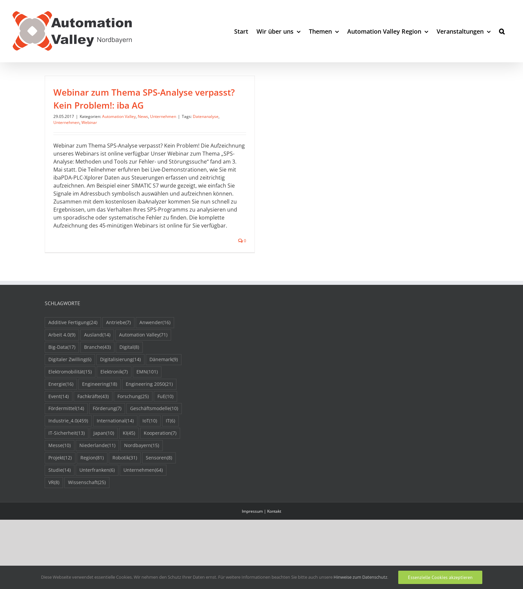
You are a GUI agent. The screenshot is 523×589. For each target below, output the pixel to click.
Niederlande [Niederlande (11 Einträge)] (97, 471)
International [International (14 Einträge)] (115, 446)
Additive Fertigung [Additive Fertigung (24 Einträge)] (72, 347)
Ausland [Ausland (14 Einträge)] (97, 360)
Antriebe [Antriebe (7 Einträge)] (118, 347)
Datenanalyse (205, 116)
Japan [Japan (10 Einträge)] (103, 458)
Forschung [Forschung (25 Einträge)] (133, 421)
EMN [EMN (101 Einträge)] (147, 397)
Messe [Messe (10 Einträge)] (59, 471)
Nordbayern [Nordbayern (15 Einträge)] (141, 471)
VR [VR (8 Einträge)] (53, 507)
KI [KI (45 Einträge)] (129, 458)
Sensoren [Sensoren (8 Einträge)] (159, 483)
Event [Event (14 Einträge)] (58, 421)
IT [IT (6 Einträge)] (170, 446)
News (143, 116)
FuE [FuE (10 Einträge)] (165, 421)
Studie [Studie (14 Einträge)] (59, 495)
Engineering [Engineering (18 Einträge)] (99, 409)
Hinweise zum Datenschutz (360, 577)
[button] (502, 31)
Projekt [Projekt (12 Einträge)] (60, 483)
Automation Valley (119, 116)
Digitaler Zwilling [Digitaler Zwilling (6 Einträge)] (69, 384)
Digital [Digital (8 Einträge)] (129, 372)
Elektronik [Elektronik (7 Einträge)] (114, 397)
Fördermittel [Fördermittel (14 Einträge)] (66, 434)
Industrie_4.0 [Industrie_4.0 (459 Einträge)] (68, 446)
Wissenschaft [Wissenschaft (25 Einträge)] (87, 507)
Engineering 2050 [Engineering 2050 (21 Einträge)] (149, 409)
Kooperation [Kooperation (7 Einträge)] (160, 458)
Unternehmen (163, 116)
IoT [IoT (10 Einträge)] (149, 446)
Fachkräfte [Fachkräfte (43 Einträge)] (93, 421)
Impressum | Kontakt (261, 536)
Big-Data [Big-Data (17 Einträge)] (61, 372)
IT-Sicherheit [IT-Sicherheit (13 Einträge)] (66, 458)
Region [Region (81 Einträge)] (92, 483)
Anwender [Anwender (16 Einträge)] (154, 347)
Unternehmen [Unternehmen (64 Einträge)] (143, 495)
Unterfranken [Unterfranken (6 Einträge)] (97, 495)
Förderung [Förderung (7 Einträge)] (107, 434)
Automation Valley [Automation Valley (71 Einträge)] (143, 360)
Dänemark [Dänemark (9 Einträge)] (163, 384)
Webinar (89, 122)
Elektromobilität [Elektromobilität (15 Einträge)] (70, 397)
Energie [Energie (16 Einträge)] (60, 409)
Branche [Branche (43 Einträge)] (97, 372)
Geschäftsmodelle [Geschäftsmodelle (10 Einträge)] (154, 434)
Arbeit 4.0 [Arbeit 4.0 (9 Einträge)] (61, 360)
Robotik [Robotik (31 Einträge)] (124, 483)
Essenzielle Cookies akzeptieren (440, 577)
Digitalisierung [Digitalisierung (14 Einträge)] (120, 384)
